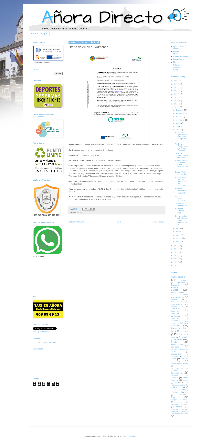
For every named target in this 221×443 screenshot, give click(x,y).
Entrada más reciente (77, 222)
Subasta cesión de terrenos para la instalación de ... (181, 165)
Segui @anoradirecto (41, 332)
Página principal (39, 33)
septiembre (180, 120)
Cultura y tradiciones (179, 324)
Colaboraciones (176, 304)
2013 (176, 259)
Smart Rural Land (177, 409)
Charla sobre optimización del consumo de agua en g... (181, 137)
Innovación (174, 375)
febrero (179, 238)
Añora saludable (177, 292)
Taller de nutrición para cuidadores (181, 155)
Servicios (179, 407)
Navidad (177, 382)
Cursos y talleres (179, 328)
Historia (185, 363)
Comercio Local (177, 306)
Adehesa (184, 280)
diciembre (180, 110)
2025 (176, 84)
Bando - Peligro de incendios (181, 173)
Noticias (174, 387)
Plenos (180, 402)
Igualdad (174, 371)
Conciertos (175, 309)
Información (176, 373)
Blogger (133, 436)
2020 (176, 101)
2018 (176, 107)
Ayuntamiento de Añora (47, 342)
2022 (176, 94)
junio (178, 130)
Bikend (175, 62)
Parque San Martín (180, 59)
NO (187, 383)
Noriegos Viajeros (179, 385)
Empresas (175, 347)
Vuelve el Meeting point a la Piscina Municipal (181, 147)
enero (178, 242)
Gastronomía (175, 363)
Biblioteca (174, 299)
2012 (176, 262)
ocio (186, 392)
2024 (176, 87)
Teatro (173, 411)
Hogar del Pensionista (181, 366)
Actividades (178, 276)
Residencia (175, 404)
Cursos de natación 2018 (179, 211)
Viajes (186, 414)
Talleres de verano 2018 (181, 204)
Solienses (177, 65)
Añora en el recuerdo (177, 52)
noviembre (180, 113)
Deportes (182, 331)
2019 (176, 104)
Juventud (174, 378)
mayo (178, 228)
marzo (178, 235)
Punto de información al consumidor (181, 191)
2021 (176, 97)
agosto (178, 123)
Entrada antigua (158, 222)
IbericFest (179, 368)
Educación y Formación (179, 338)
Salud (186, 404)
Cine (182, 302)
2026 (176, 81)
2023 (176, 91)
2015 (176, 252)
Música (185, 380)
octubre (179, 117)
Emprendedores (177, 345)
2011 (176, 265)
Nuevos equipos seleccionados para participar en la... (181, 220)
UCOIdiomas (175, 414)
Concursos (175, 311)
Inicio (119, 222)
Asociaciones (175, 295)
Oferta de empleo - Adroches (180, 198)
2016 (176, 249)
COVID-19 (174, 323)
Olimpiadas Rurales (180, 56)
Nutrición (173, 390)
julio (177, 127)
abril (177, 232)
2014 (176, 256)
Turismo (183, 411)
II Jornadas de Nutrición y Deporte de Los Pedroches (180, 181)
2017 (176, 246)
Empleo (79, 212)
